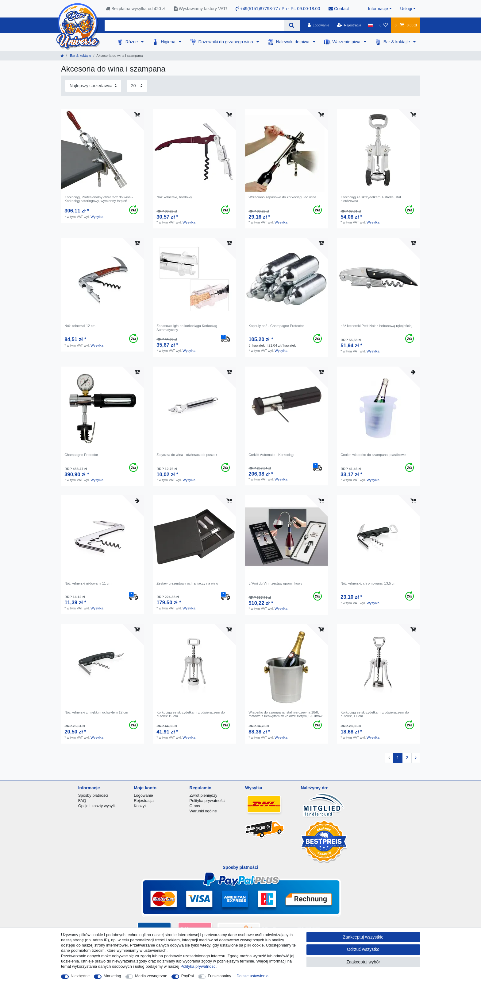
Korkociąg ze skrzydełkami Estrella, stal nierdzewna (371, 199)
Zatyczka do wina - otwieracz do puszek (186, 455)
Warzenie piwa (347, 41)
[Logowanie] (318, 25)
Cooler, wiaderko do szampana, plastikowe (373, 455)
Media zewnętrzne (151, 976)
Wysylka (96, 217)
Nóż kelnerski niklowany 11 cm (87, 583)
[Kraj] (370, 25)
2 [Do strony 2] (407, 757)
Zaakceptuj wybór (363, 961)
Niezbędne (80, 976)
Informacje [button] (378, 8)
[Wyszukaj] (291, 25)
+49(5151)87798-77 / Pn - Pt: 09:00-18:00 (278, 8)
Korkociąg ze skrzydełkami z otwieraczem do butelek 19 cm (190, 714)
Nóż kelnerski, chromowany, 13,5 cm (368, 583)
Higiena (168, 41)
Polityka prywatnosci (198, 966)
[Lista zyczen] (383, 25)
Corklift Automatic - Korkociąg (271, 455)
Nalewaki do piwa (293, 41)
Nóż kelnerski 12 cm (79, 326)
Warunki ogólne (203, 811)
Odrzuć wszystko (363, 949)
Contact (339, 8)
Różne (132, 41)
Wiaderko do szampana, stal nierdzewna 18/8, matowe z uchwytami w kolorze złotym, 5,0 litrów (285, 714)
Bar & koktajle (397, 41)
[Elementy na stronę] (137, 86)
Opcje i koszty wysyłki (97, 805)
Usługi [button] (406, 8)
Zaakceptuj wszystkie (363, 937)
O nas (195, 805)
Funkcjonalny (219, 976)
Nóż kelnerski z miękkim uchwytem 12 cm (96, 712)
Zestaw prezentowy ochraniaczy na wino (187, 583)
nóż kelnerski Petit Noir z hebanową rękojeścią (376, 326)
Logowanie (143, 795)
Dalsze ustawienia (252, 976)
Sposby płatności (93, 795)
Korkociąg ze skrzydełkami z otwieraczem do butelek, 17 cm (375, 714)
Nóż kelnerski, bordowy (174, 197)
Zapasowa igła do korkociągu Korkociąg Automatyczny (186, 327)
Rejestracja (144, 800)
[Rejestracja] (349, 25)
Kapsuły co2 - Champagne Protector (276, 326)
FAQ (82, 800)
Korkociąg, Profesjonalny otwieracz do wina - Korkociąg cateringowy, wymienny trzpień (98, 199)
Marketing (112, 976)
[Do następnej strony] (415, 758)
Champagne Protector (81, 455)
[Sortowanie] (93, 86)
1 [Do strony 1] (398, 757)
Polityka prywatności (207, 800)
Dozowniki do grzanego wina (226, 41)
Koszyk (140, 805)
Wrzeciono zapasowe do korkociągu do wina (282, 197)
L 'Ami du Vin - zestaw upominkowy (275, 583)
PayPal (187, 976)
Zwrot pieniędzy (203, 795)
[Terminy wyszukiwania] (194, 25)
